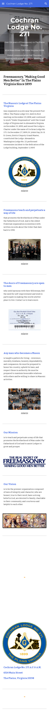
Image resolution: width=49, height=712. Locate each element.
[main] (24, 39)
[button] (3, 3)
